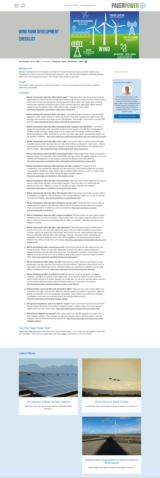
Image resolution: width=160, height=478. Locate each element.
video (64, 334)
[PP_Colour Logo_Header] (129, 3)
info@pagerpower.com (88, 5)
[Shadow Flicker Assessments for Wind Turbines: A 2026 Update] (111, 436)
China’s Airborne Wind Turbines (111, 401)
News (64, 61)
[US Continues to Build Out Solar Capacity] (48, 377)
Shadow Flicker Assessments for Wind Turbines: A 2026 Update (111, 461)
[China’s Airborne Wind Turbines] (111, 377)
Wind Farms (72, 61)
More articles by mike (127, 116)
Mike (129, 82)
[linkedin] (86, 62)
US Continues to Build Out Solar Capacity (48, 401)
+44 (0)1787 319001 (71, 5)
